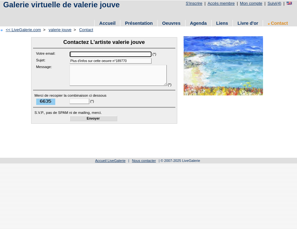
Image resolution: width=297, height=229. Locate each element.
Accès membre (220, 3)
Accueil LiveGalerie (110, 165)
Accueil (107, 23)
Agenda (198, 23)
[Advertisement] (76, 13)
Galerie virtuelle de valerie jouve (61, 4)
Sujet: (40, 60)
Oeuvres (171, 23)
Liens (222, 23)
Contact (278, 23)
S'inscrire (194, 3)
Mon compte (251, 3)
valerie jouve (60, 29)
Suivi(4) (274, 3)
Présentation (139, 23)
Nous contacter (144, 165)
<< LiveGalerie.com (23, 29)
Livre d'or (248, 23)
